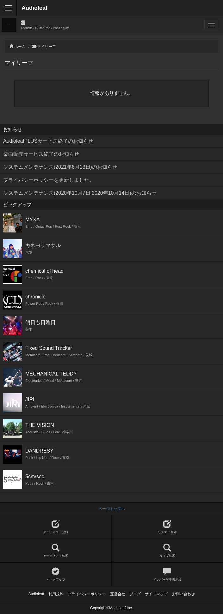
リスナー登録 (167, 527)
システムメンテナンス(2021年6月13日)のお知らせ (60, 167)
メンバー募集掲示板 (167, 574)
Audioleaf (34, 8)
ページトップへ (111, 508)
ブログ (135, 594)
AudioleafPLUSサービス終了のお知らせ (48, 141)
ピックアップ (55, 574)
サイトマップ (156, 594)
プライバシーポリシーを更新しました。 (48, 180)
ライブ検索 (167, 551)
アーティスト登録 (55, 527)
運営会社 (117, 594)
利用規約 (56, 594)
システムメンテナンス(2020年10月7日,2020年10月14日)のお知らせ (80, 193)
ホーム (20, 46)
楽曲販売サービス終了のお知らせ (41, 154)
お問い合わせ (183, 594)
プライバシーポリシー (87, 594)
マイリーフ (46, 46)
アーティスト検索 (55, 551)
